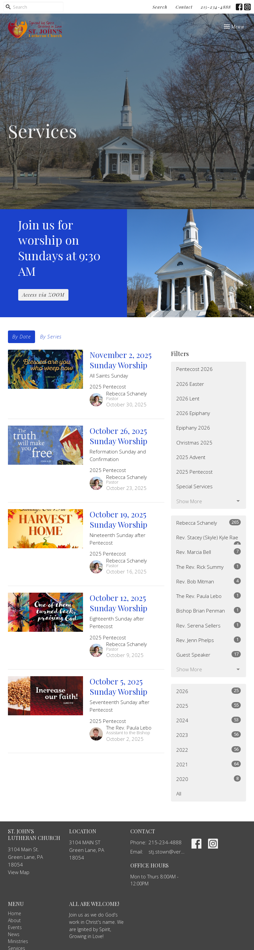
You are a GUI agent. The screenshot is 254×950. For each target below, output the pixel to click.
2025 (208, 705)
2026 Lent (187, 398)
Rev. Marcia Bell (208, 551)
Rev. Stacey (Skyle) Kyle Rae (208, 539)
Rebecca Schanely (208, 522)
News (14, 934)
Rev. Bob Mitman (208, 581)
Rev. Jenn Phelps (208, 639)
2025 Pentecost (194, 471)
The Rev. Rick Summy (208, 566)
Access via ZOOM (43, 294)
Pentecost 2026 (194, 369)
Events (15, 927)
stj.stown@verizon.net (166, 851)
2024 (208, 720)
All (178, 793)
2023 (208, 734)
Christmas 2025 (194, 442)
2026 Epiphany (193, 413)
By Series (51, 336)
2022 (208, 749)
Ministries (18, 941)
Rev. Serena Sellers (208, 625)
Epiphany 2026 (193, 427)
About (14, 920)
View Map (18, 872)
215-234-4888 (216, 7)
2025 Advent (190, 457)
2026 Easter (190, 384)
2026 (208, 690)
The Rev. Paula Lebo (208, 595)
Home (14, 913)
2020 (208, 778)
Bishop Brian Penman (208, 610)
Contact (184, 7)
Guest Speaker (208, 654)
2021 (208, 764)
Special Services (194, 486)
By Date (21, 336)
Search (159, 7)
